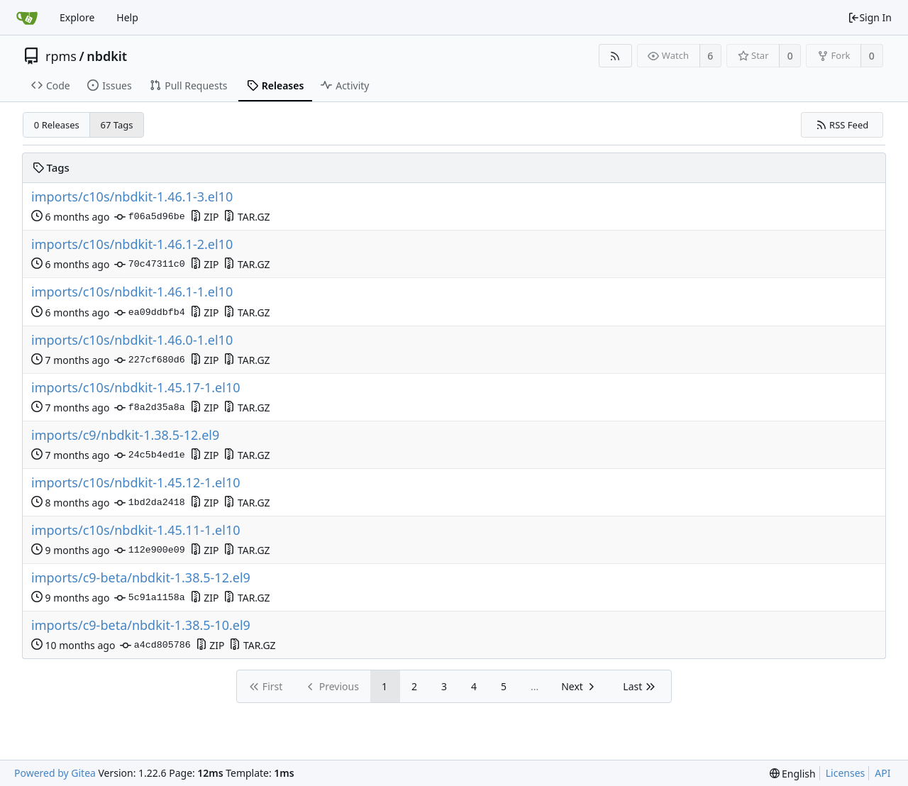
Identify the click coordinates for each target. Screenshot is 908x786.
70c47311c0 (149, 264)
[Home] (27, 18)
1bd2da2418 (149, 503)
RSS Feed (842, 124)
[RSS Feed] (615, 55)
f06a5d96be (149, 217)
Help (127, 17)
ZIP (204, 216)
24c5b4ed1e (149, 455)
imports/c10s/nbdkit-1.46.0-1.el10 (132, 340)
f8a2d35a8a (149, 408)
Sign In (870, 17)
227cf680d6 (149, 360)
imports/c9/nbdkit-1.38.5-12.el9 (125, 435)
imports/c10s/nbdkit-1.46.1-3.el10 (132, 197)
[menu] (793, 773)
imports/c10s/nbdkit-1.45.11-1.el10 (135, 530)
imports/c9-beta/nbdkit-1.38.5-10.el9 (140, 625)
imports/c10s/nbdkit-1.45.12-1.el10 (135, 483)
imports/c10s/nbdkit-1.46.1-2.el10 (132, 244)
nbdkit (107, 56)
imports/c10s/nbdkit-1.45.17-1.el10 (135, 388)
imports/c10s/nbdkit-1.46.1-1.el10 (132, 292)
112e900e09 (149, 550)
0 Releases (56, 124)
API (882, 773)
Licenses (845, 773)
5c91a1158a (149, 598)
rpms (61, 56)
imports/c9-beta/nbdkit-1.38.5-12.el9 (140, 578)
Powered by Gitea (55, 773)
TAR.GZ (246, 216)
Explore (77, 17)
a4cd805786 (155, 645)
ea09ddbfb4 (149, 313)
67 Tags (117, 124)
